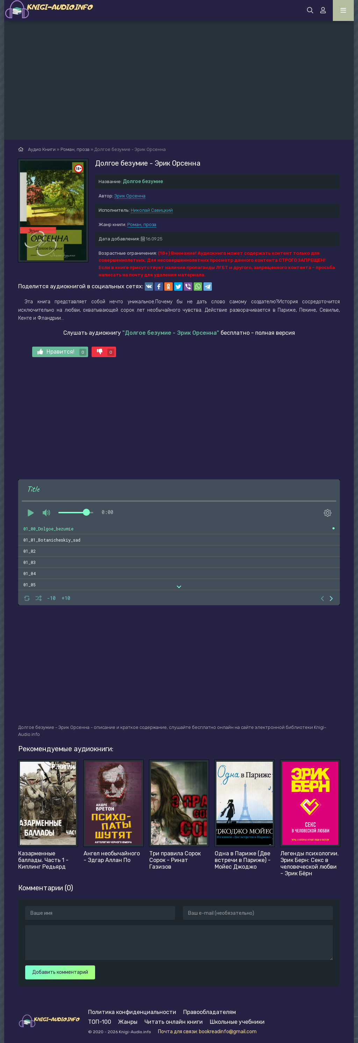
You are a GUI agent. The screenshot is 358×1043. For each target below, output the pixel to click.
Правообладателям (209, 1012)
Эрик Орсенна (129, 195)
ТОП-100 (99, 1022)
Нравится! (61, 352)
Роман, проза (141, 224)
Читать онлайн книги (173, 1022)
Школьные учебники (237, 1022)
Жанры (127, 1022)
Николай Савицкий (152, 210)
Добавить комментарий (60, 972)
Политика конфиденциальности (132, 1012)
